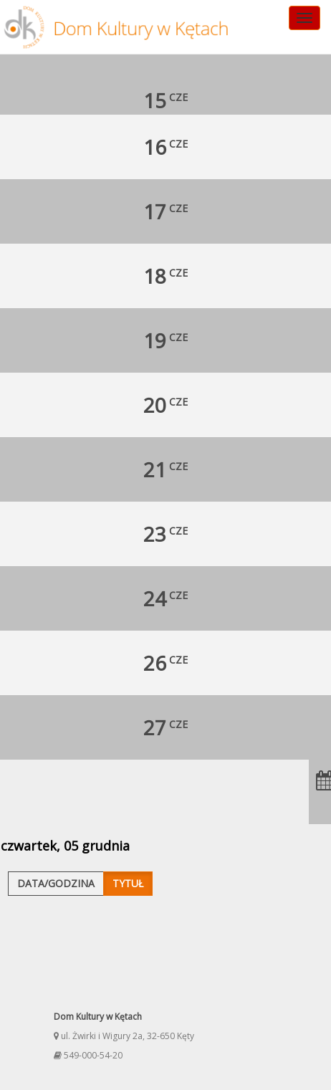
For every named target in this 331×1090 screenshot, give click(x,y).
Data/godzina (56, 883)
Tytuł (127, 883)
